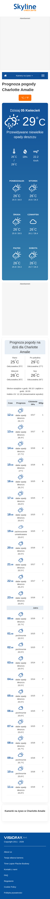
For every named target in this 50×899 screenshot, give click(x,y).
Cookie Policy (10, 887)
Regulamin (9, 881)
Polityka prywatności (13, 893)
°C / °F (25, 97)
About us (8, 852)
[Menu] (43, 75)
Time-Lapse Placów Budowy (16, 863)
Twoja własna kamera (13, 858)
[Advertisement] (25, 45)
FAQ (6, 875)
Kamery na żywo (24, 75)
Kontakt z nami (10, 869)
